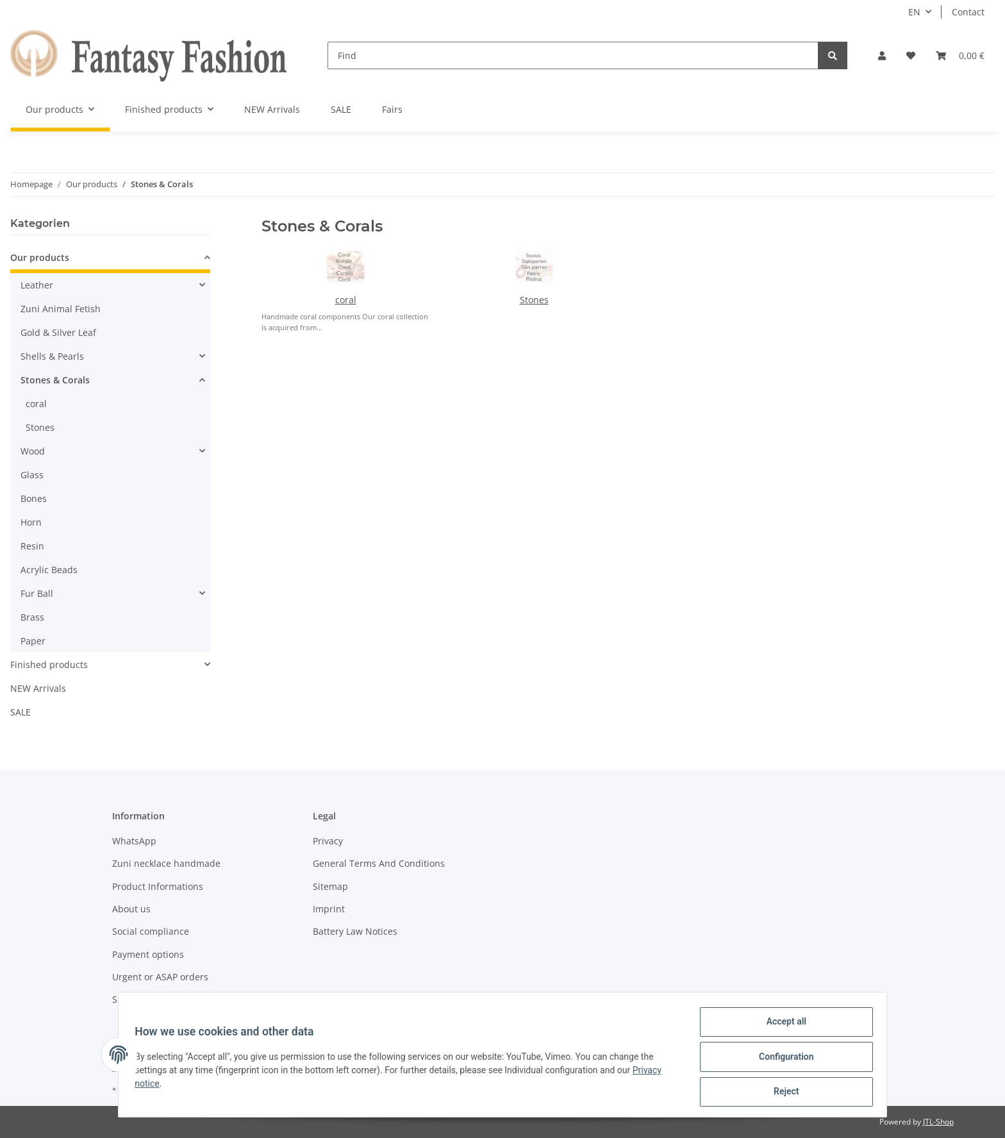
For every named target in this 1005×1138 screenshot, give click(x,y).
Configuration (781, 1059)
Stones (534, 300)
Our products (39, 257)
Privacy (328, 841)
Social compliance (150, 931)
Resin (32, 546)
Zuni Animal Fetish (61, 309)
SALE (20, 712)
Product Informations (157, 886)
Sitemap (330, 886)
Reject (782, 1092)
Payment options (148, 954)
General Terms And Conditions (379, 863)
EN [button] (914, 12)
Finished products (49, 664)
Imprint (329, 909)
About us (131, 909)
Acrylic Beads (49, 570)
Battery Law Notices (355, 931)
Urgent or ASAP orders (160, 977)
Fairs (392, 109)
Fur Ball (37, 593)
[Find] (573, 55)
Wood (33, 451)
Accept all (782, 1026)
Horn (31, 522)
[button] (882, 55)
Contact (968, 12)
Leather (37, 285)
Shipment (133, 999)
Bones (34, 498)
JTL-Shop (938, 1121)
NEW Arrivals (38, 688)
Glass (32, 475)
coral (345, 300)
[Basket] (960, 55)
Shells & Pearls (52, 356)
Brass (32, 617)
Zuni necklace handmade (166, 863)
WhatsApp (134, 841)
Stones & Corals (55, 380)
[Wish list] (911, 55)
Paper (33, 641)
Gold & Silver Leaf (58, 332)
